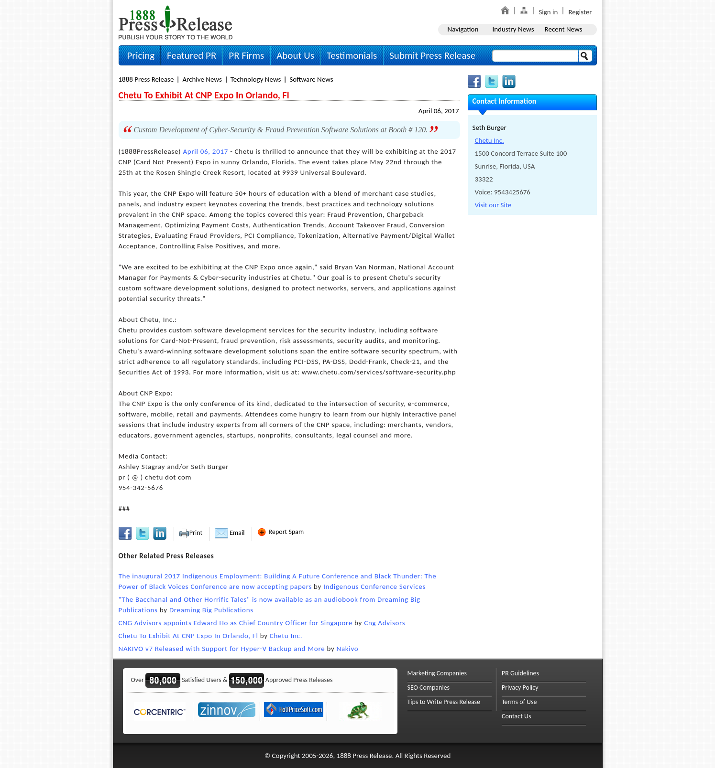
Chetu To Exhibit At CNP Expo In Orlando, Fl (188, 635)
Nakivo (348, 648)
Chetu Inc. (286, 635)
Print (190, 533)
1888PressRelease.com (175, 22)
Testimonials (352, 55)
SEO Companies (428, 687)
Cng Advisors (384, 623)
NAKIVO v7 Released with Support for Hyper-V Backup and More (222, 648)
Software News (311, 79)
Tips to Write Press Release (444, 702)
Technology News (256, 79)
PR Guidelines (520, 673)
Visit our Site (493, 205)
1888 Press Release (146, 79)
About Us (295, 55)
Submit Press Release (432, 55)
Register (580, 12)
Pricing (141, 55)
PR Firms (246, 55)
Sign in (548, 12)
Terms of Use (519, 702)
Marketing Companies (437, 673)
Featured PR (191, 55)
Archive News (201, 79)
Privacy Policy (520, 687)
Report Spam (280, 532)
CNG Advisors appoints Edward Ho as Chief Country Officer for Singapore (236, 623)
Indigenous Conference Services (374, 586)
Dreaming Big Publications (211, 610)
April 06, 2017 (438, 111)
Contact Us (516, 716)
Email (229, 533)
